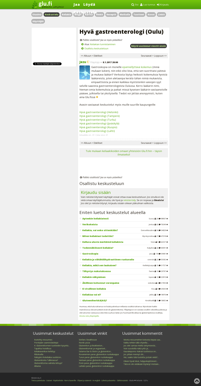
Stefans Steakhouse (88, 339)
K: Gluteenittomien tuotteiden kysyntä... (52, 345)
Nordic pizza (84, 342)
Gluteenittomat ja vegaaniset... (92, 348)
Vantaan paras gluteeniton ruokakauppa (97, 360)
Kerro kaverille (70, 380)
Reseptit (111, 14)
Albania (37, 366)
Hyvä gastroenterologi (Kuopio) (98, 127)
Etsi (134, 4)
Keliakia (66, 14)
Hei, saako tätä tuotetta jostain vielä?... (141, 357)
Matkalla (125, 14)
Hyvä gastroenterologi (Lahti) (97, 131)
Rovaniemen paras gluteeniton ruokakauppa (99, 354)
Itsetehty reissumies (43, 339)
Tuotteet (138, 14)
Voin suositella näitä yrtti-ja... (136, 348)
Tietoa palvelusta (38, 380)
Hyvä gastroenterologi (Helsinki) (98, 112)
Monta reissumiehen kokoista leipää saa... (142, 339)
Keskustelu (51, 14)
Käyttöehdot (58, 380)
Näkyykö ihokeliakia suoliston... (48, 357)
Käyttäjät (38, 21)
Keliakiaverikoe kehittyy (44, 351)
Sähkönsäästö (122, 380)
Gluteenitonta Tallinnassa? (46, 360)
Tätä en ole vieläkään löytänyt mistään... (142, 364)
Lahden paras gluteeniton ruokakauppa (96, 366)
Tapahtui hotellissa (42, 348)
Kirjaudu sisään (96, 192)
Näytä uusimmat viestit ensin (148, 46)
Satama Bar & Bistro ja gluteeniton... (95, 351)
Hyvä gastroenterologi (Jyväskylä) (99, 123)
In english (96, 380)
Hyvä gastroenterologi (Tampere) (99, 116)
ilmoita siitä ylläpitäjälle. (89, 316)
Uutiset (49, 380)
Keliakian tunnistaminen (102, 44)
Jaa (77, 4)
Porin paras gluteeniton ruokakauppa (95, 363)
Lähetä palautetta (108, 380)
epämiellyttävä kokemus (137, 67)
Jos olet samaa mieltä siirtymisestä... (140, 345)
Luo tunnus (147, 4)
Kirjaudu (163, 4)
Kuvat (151, 14)
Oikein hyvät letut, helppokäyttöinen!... (141, 361)
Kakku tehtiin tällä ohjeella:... (136, 342)
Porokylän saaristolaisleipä (46, 342)
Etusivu (37, 14)
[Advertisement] (123, 167)
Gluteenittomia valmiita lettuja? (48, 363)
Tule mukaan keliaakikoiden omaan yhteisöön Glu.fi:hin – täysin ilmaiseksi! (124, 152)
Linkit (161, 14)
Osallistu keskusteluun (96, 48)
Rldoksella (38, 354)
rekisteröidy (129, 200)
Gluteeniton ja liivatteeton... (91, 345)
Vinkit (99, 14)
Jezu (82, 62)
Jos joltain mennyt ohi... (134, 354)
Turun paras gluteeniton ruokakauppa (96, 357)
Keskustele (85, 12)
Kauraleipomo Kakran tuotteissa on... (140, 351)
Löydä (89, 4)
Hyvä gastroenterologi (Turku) (97, 119)
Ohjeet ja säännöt (84, 380)
